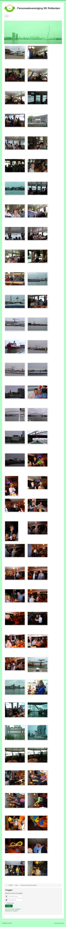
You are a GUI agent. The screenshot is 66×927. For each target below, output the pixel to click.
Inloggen (8, 906)
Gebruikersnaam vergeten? (13, 909)
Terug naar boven (59, 923)
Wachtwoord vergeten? (11, 911)
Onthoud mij (10, 903)
